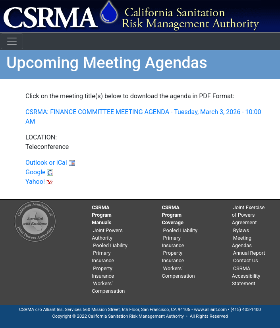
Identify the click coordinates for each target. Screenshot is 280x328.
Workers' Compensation (108, 287)
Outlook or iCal (50, 162)
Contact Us (245, 260)
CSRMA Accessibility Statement (246, 275)
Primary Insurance (103, 256)
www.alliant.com (210, 309)
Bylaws (241, 230)
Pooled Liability (110, 245)
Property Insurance (103, 272)
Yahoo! (39, 181)
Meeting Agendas (242, 241)
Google (39, 172)
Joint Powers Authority (107, 234)
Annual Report (249, 253)
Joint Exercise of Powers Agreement (248, 214)
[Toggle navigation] (12, 41)
